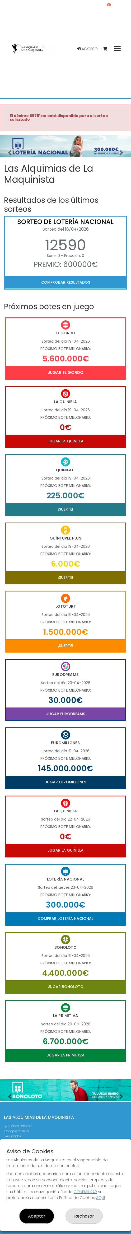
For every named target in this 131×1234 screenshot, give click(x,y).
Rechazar (84, 1216)
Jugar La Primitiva (66, 1055)
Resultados (12, 1136)
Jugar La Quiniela (65, 441)
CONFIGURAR (85, 1191)
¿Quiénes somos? (17, 1126)
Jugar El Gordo (65, 372)
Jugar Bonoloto (65, 986)
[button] (10, 153)
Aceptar (36, 1216)
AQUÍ (100, 1197)
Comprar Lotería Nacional (65, 918)
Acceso (87, 48)
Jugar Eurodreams (65, 714)
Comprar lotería (16, 1131)
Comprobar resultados (65, 282)
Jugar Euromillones (65, 782)
